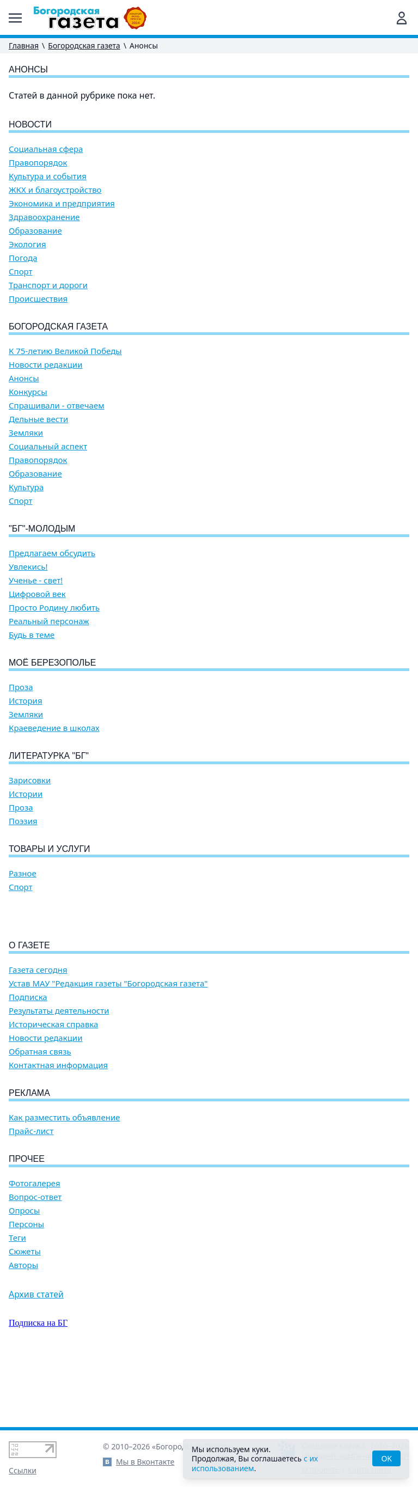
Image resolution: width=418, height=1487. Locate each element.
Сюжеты (25, 1313)
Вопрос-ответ (35, 1259)
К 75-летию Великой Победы (65, 351)
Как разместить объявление (64, 1179)
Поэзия (23, 821)
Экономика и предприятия (62, 203)
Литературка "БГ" (49, 755)
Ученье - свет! (36, 580)
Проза (21, 687)
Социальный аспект (48, 446)
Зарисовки (30, 780)
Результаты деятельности (59, 1073)
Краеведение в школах (54, 728)
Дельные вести (38, 419)
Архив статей (36, 1356)
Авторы (23, 1327)
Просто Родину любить (54, 607)
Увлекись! (28, 567)
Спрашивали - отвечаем (56, 405)
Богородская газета (84, 45)
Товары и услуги (49, 849)
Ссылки (22, 1470)
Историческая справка (53, 1086)
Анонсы (24, 378)
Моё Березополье (52, 662)
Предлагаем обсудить (52, 553)
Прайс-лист (31, 1193)
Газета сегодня (38, 1032)
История (25, 701)
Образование (35, 231)
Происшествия (38, 299)
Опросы (24, 1272)
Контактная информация (58, 1127)
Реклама (29, 1155)
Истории (25, 794)
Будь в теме (31, 635)
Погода (23, 258)
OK (386, 1458)
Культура (26, 487)
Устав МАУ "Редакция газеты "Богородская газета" (108, 1045)
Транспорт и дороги (48, 285)
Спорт (21, 271)
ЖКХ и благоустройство (55, 190)
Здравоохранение (44, 217)
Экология (27, 244)
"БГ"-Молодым (42, 528)
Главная (24, 45)
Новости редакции (45, 364)
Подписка (28, 1059)
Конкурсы (28, 392)
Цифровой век (37, 594)
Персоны (26, 1286)
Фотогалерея (34, 1245)
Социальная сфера (46, 149)
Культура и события (48, 176)
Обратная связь (40, 1113)
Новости (30, 124)
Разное (22, 873)
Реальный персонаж (49, 621)
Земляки (26, 433)
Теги (17, 1300)
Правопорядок (38, 162)
